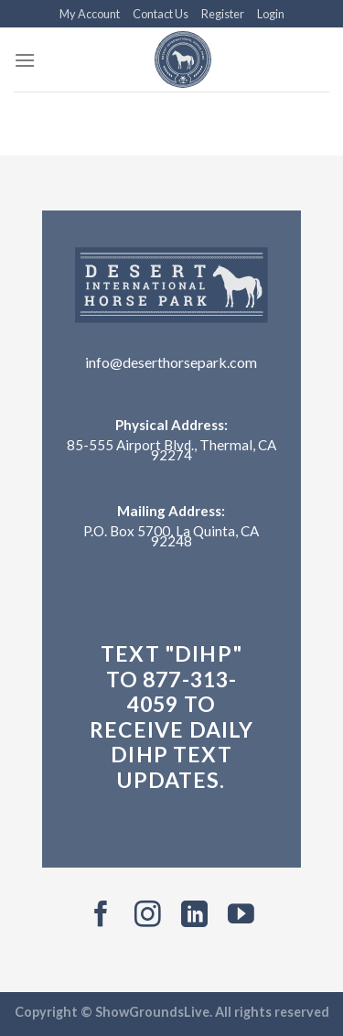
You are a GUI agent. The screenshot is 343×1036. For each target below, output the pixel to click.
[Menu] (25, 60)
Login (270, 13)
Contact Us (160, 13)
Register (222, 13)
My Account (89, 13)
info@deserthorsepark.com (171, 362)
